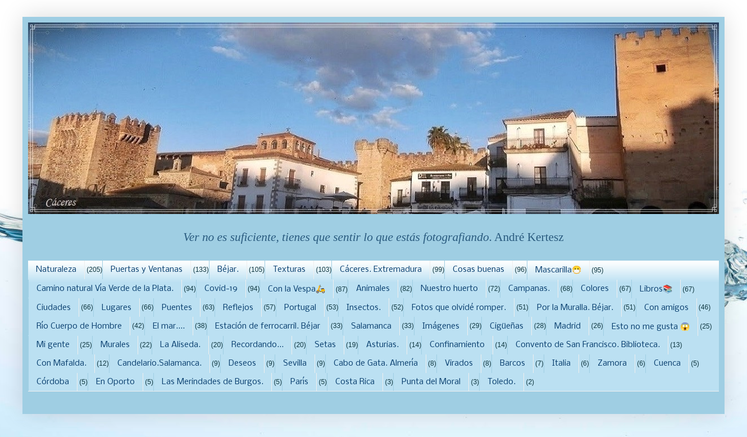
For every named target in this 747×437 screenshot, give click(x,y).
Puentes (177, 307)
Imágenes (440, 326)
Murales (115, 344)
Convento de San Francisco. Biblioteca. (588, 344)
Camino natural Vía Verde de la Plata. (105, 288)
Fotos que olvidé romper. (459, 307)
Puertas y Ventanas (147, 269)
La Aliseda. (180, 344)
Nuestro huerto (449, 288)
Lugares (116, 307)
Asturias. (382, 344)
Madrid (567, 326)
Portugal (300, 307)
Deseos (242, 363)
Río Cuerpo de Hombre (79, 326)
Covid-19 (221, 288)
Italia (561, 363)
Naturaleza (56, 269)
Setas (325, 344)
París (299, 381)
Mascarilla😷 (558, 270)
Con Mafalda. (61, 363)
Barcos (512, 363)
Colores (595, 288)
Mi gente (53, 344)
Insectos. (364, 307)
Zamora (612, 363)
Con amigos (666, 307)
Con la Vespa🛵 (296, 289)
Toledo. (502, 381)
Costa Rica (355, 381)
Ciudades (54, 307)
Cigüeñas (506, 326)
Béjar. (228, 269)
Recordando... (257, 344)
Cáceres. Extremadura (381, 269)
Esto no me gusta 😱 (651, 326)
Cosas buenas (478, 269)
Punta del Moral (431, 381)
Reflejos (238, 307)
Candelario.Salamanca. (159, 363)
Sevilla (295, 363)
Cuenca (667, 363)
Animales (373, 288)
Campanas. (529, 288)
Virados (459, 363)
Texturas (289, 269)
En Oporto (115, 381)
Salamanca (371, 326)
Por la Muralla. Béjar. (575, 307)
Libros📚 (656, 289)
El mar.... (169, 326)
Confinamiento (457, 344)
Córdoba (53, 381)
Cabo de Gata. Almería (376, 363)
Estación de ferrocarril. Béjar (267, 326)
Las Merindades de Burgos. (212, 381)
